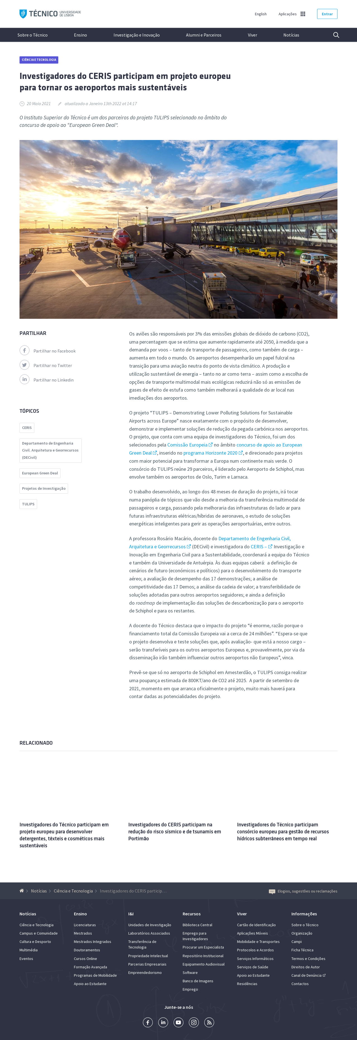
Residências (247, 983)
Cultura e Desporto (35, 941)
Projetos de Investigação (44, 488)
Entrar (327, 13)
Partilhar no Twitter (46, 365)
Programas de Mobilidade (95, 975)
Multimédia (29, 949)
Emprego (190, 989)
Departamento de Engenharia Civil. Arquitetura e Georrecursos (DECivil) (50, 450)
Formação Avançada (90, 966)
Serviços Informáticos (255, 958)
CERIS (27, 427)
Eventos (26, 958)
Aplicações (288, 13)
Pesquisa (333, 35)
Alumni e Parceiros (203, 35)
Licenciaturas (85, 924)
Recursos (192, 913)
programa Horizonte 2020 (210, 453)
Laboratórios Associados (149, 933)
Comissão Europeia (187, 444)
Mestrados (83, 933)
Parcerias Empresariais (147, 964)
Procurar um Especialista (203, 947)
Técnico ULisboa (50, 14)
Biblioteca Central (197, 924)
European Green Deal (40, 473)
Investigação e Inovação (137, 35)
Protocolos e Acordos (255, 949)
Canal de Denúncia (306, 975)
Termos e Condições (308, 958)
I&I (131, 913)
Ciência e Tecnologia (39, 60)
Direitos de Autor (305, 966)
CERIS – (259, 546)
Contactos (300, 983)
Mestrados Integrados (92, 941)
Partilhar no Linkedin (47, 379)
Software (190, 972)
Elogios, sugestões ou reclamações (303, 891)
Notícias (291, 35)
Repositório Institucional (203, 955)
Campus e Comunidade (39, 933)
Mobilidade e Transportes (258, 941)
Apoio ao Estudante (90, 983)
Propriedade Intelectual (148, 955)
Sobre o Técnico (33, 35)
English (261, 13)
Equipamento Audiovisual (204, 964)
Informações (304, 913)
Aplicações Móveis (252, 933)
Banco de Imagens (198, 980)
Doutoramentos (87, 949)
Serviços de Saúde (252, 966)
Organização (301, 933)
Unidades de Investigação (149, 924)
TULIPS (28, 503)
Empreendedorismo (145, 972)
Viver (252, 35)
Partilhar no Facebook (48, 350)
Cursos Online (85, 958)
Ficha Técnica (302, 949)
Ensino (80, 35)
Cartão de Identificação (256, 924)
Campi (296, 941)
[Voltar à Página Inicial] (22, 891)
